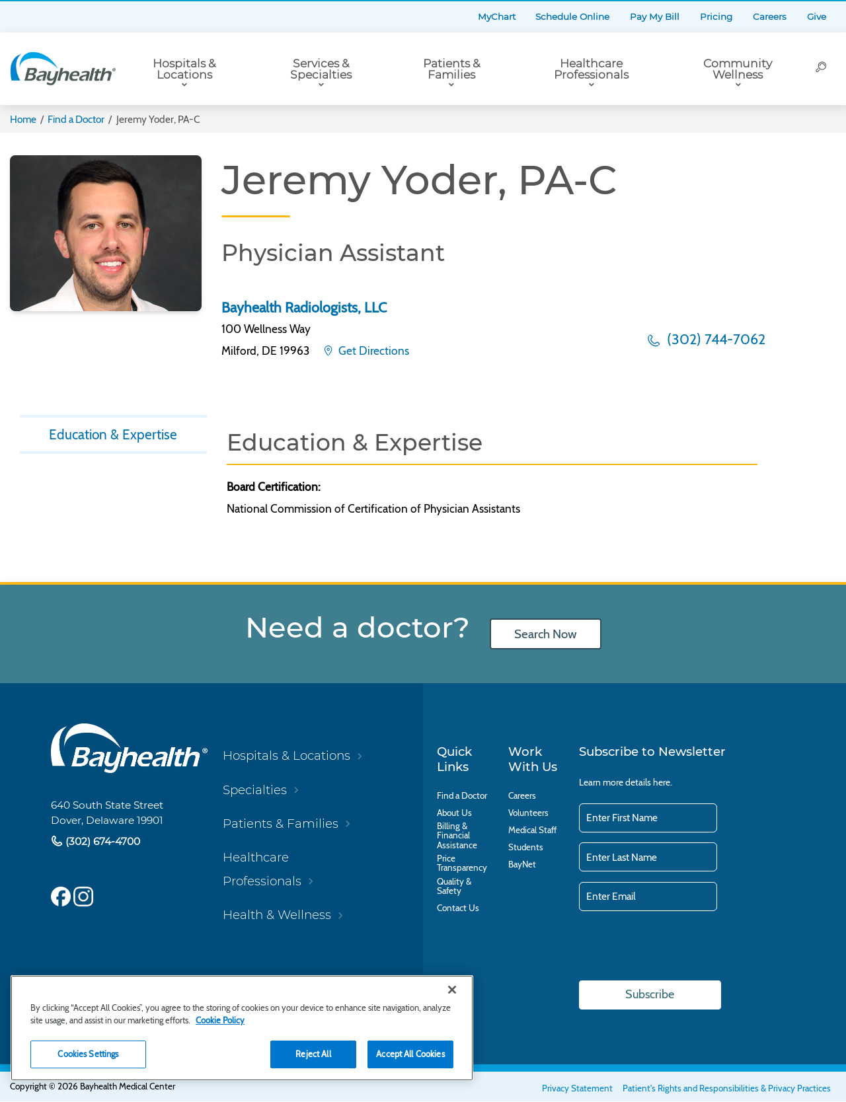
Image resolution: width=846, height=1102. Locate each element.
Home (23, 119)
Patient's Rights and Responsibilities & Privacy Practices (727, 1088)
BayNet (522, 864)
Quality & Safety (454, 886)
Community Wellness (737, 68)
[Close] (452, 989)
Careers (770, 16)
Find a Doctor (76, 119)
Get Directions (372, 350)
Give (816, 16)
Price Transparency (462, 863)
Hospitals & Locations (184, 68)
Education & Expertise (113, 435)
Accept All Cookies (410, 1053)
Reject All (312, 1053)
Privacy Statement (577, 1088)
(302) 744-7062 (714, 339)
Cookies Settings (88, 1053)
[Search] (821, 68)
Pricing (716, 16)
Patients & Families (451, 68)
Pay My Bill (654, 16)
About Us (454, 812)
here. (662, 782)
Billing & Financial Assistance (457, 835)
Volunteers (528, 812)
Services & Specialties (321, 68)
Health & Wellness (277, 914)
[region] (242, 1028)
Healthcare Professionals (591, 68)
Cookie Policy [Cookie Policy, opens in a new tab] (220, 1020)
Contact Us (458, 907)
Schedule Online (572, 16)
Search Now (545, 634)
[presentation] (679, 947)
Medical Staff (532, 829)
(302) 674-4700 (101, 841)
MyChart (497, 16)
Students (525, 847)
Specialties (255, 789)
